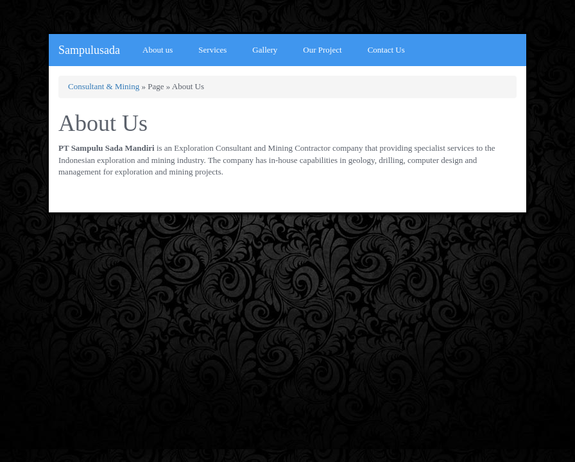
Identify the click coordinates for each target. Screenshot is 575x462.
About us (157, 50)
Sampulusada (89, 50)
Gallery (264, 50)
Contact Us (386, 50)
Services (212, 50)
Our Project (322, 50)
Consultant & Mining (103, 86)
